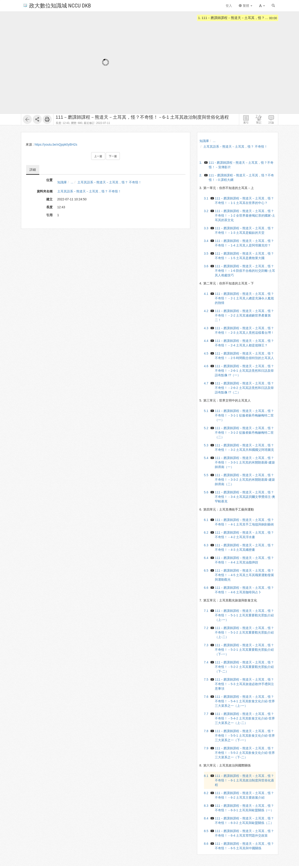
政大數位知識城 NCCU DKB (57, 5)
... (72, 182)
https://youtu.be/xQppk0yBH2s (56, 144)
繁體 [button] (245, 5)
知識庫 (62, 182)
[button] (262, 5)
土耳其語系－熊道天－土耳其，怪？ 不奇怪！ (109, 182)
